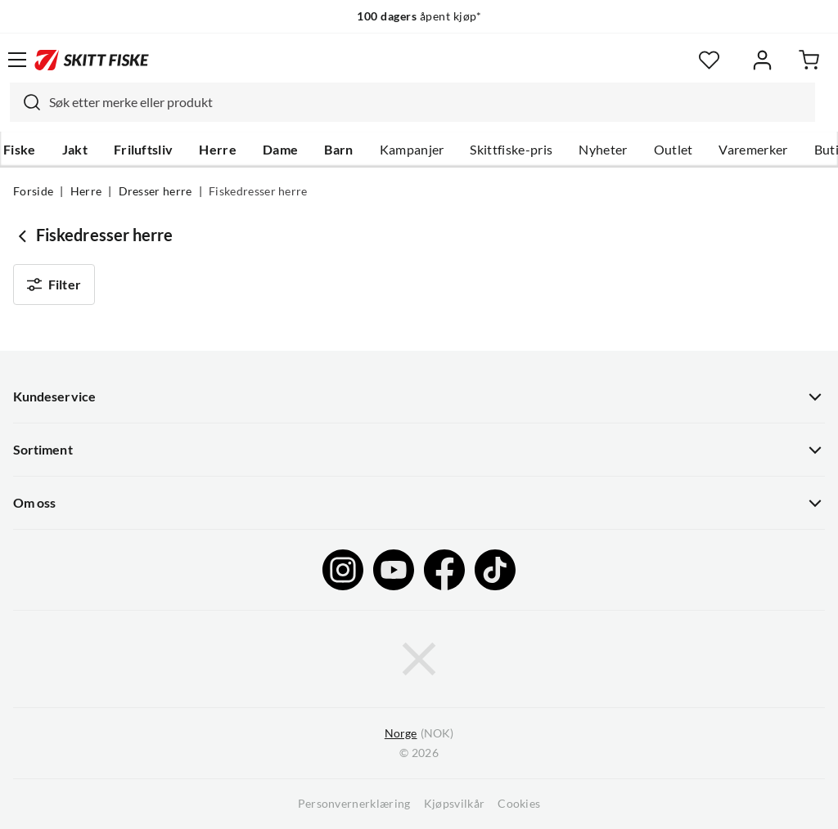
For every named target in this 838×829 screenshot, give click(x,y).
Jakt (75, 149)
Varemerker (753, 149)
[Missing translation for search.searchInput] (25, 102)
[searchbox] (428, 102)
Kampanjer (412, 149)
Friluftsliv (143, 149)
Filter (54, 284)
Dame (280, 149)
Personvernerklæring (354, 803)
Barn (338, 149)
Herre (218, 149)
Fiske (19, 149)
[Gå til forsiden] (91, 59)
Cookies (519, 803)
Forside (33, 191)
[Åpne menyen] (17, 59)
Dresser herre (155, 191)
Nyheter (603, 149)
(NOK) (419, 733)
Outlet (673, 149)
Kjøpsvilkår (454, 803)
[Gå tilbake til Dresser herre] (24, 235)
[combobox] (412, 102)
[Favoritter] (709, 60)
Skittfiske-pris (511, 149)
